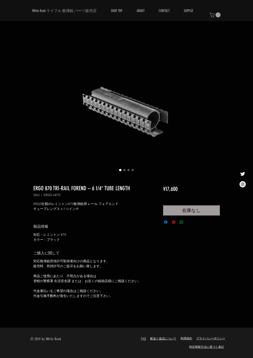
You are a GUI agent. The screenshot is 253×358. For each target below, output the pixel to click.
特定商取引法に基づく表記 (206, 347)
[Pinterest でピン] (173, 222)
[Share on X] (189, 222)
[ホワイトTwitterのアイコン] (243, 174)
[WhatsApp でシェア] (181, 222)
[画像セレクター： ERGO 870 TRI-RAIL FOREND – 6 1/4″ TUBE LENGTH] (120, 170)
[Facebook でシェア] (165, 222)
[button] (215, 14)
